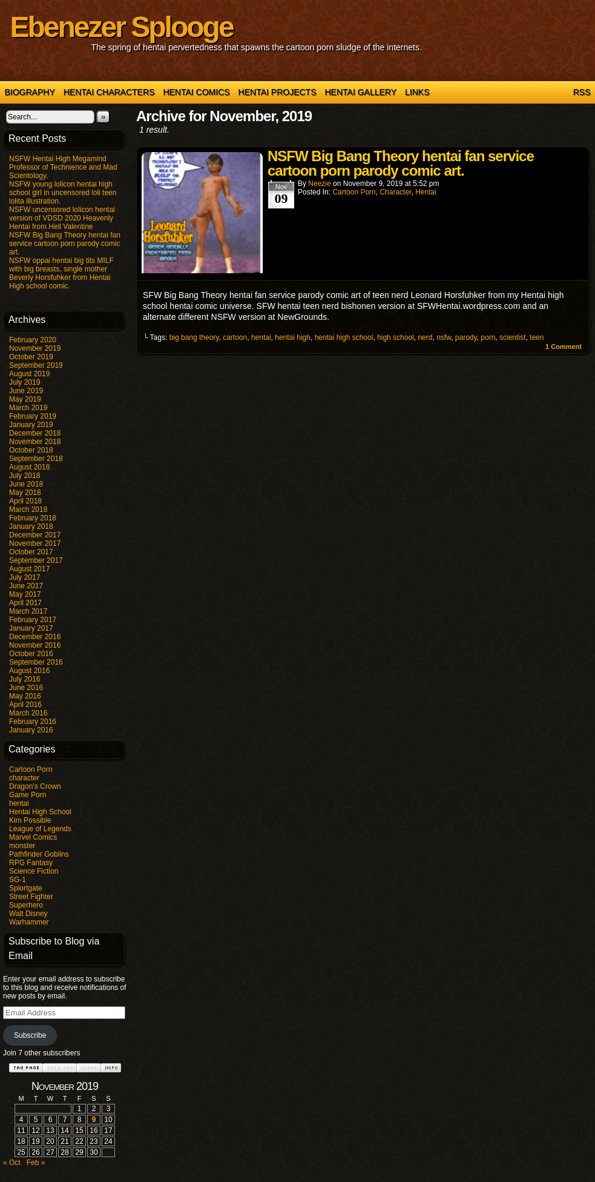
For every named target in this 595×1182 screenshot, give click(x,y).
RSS (582, 92)
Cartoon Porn (30, 769)
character (24, 778)
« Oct (12, 1162)
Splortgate (25, 888)
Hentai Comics (196, 92)
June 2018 (26, 484)
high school (395, 337)
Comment (563, 346)
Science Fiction (33, 871)
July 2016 (24, 679)
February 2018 (32, 518)
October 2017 (31, 552)
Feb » (36, 1162)
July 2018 (24, 475)
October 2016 (31, 653)
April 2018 (25, 501)
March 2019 (28, 407)
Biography (30, 92)
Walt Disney (28, 913)
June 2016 (26, 687)
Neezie (319, 183)
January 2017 (31, 628)
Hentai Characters (109, 92)
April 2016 (25, 704)
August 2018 (29, 467)
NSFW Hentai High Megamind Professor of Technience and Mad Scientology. (63, 167)
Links (417, 92)
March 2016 (28, 713)
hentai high (293, 337)
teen (537, 337)
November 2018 (35, 441)
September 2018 (36, 458)
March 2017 (28, 611)
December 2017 (35, 535)
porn (488, 337)
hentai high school (344, 337)
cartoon (235, 337)
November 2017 (35, 543)
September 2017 (36, 560)
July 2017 (24, 577)
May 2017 (25, 594)
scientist (512, 337)
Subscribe (30, 1035)
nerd (425, 337)
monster (22, 846)
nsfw (443, 337)
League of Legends (40, 829)
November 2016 (35, 645)
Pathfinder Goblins (39, 854)
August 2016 (29, 670)
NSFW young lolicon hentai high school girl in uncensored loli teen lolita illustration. (62, 192)
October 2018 (31, 450)
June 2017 (26, 586)
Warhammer (29, 922)
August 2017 (29, 569)
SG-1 (17, 879)
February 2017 (32, 620)
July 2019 (24, 382)
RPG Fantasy (31, 862)
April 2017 (25, 603)
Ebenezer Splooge (121, 27)
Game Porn (27, 795)
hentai (19, 803)
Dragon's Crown (35, 786)
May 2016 (25, 696)
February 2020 (32, 340)
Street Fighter (31, 896)
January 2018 (31, 526)
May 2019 (25, 399)
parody (466, 337)
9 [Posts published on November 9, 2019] (94, 1119)
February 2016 (32, 721)
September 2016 (36, 662)
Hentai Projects (277, 92)
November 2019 (35, 348)
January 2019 (31, 424)
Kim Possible (30, 820)
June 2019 (26, 391)
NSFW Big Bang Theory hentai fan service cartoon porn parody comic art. (64, 243)
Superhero (26, 905)
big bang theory (194, 337)
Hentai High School (40, 812)
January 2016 (31, 730)
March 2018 (28, 509)
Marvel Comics (33, 837)
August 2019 (29, 374)
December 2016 (35, 637)
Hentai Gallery (360, 92)
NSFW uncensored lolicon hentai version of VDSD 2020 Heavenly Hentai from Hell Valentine (62, 218)
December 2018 (35, 433)
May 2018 (25, 492)
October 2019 (31, 357)
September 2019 (36, 365)
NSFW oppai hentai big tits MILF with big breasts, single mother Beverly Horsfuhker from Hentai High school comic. (61, 273)
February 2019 (32, 416)
